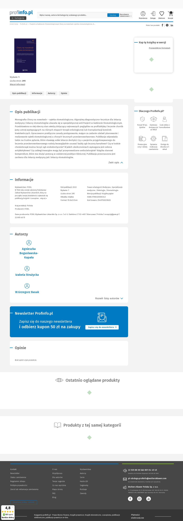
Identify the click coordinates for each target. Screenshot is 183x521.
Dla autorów (57, 477)
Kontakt (13, 469)
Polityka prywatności (18, 485)
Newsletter (15, 473)
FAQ (53, 493)
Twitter (167, 25)
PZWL (26, 209)
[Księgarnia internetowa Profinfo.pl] (21, 12)
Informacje (37, 93)
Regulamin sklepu (17, 481)
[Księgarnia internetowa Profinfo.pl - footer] (18, 515)
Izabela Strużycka (27, 274)
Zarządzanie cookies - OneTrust (23, 502)
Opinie (64, 93)
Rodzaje (83, 489)
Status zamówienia (18, 477)
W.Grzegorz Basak (27, 292)
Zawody (83, 493)
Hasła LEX (84, 481)
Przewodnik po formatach (159, 48)
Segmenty (84, 485)
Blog (54, 497)
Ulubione (161, 15)
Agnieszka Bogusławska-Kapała (28, 253)
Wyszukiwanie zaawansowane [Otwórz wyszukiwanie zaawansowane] (125, 15)
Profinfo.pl (23, 24)
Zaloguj (153, 15)
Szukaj (113, 15)
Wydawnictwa (85, 469)
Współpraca (57, 473)
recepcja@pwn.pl (112, 214)
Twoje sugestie (58, 481)
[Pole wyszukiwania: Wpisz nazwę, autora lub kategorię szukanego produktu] (71, 15)
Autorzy (51, 93)
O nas (54, 469)
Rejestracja (143, 15)
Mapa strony (57, 489)
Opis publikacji (19, 93)
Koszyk (170, 15)
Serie (82, 477)
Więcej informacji (17, 84)
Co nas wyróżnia (59, 485)
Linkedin (171, 25)
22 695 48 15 (20, 217)
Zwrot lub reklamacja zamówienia (24, 489)
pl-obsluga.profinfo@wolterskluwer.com (147, 478)
